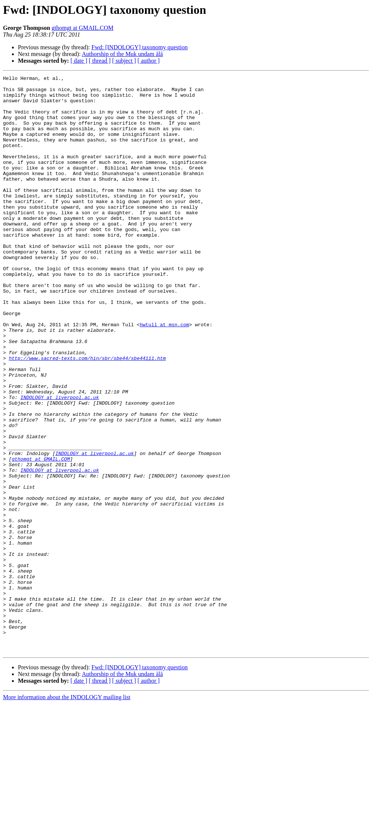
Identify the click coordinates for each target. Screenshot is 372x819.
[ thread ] (100, 60)
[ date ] (78, 60)
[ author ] (149, 60)
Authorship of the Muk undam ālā (122, 54)
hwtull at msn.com (164, 374)
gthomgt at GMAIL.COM (82, 28)
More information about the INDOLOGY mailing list (66, 812)
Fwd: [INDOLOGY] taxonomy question (139, 47)
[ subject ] (124, 60)
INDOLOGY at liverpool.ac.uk (60, 462)
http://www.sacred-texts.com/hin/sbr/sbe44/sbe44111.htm (87, 415)
